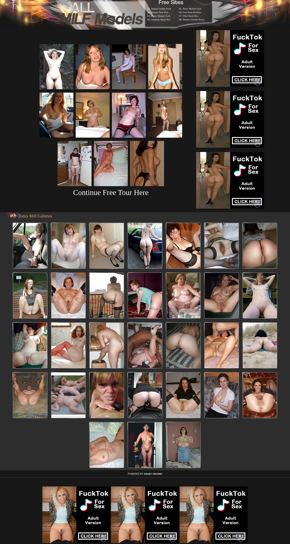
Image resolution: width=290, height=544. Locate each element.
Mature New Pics (159, 12)
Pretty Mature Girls (161, 15)
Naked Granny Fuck (161, 8)
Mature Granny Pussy (194, 19)
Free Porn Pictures (192, 12)
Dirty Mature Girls (192, 8)
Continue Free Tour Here (110, 192)
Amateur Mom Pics (161, 19)
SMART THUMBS (153, 474)
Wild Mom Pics (190, 15)
